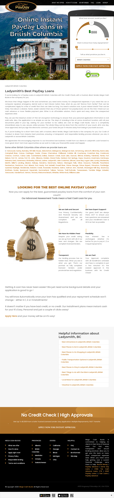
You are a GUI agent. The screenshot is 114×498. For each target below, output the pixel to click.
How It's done (13, 449)
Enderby (87, 156)
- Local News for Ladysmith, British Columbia (78, 380)
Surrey (18, 151)
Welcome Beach (44, 172)
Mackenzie (104, 160)
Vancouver (11, 151)
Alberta (37, 445)
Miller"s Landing (18, 163)
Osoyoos (86, 163)
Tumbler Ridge (95, 170)
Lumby (96, 160)
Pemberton (9, 165)
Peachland (104, 163)
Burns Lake (104, 151)
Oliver (80, 163)
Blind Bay (95, 151)
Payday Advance (91, 467)
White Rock (63, 172)
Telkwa (53, 170)
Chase (44, 153)
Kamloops (105, 158)
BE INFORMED (84, 3)
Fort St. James (17, 158)
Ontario (38, 459)
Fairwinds (95, 156)
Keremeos (21, 160)
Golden (46, 158)
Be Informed (75, 453)
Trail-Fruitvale (70, 170)
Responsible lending (15, 460)
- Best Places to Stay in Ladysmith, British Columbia (81, 367)
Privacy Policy (13, 456)
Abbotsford (46, 151)
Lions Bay (80, 160)
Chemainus (52, 153)
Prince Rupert (84, 165)
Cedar (37, 153)
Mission (28, 163)
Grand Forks (55, 158)
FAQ (92, 3)
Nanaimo (42, 163)
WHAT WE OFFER (58, 3)
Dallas (44, 156)
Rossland (55, 168)
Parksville (95, 163)
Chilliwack (62, 153)
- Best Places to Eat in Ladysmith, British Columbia (81, 347)
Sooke (15, 170)
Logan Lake (88, 160)
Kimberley (30, 160)
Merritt (7, 163)
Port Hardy (39, 165)
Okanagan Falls (70, 163)
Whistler (55, 172)
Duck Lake (65, 156)
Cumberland (36, 156)
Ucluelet (105, 170)
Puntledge (104, 165)
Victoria (34, 172)
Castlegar (30, 153)
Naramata (52, 163)
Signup (105, 3)
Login (98, 3)
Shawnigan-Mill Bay (92, 168)
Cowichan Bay (93, 153)
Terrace (60, 170)
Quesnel (8, 168)
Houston (87, 158)
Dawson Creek (54, 156)
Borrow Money (102, 464)
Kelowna (8, 160)
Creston (8, 156)
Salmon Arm (71, 168)
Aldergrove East (68, 151)
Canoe (21, 153)
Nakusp (35, 163)
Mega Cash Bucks (26, 487)
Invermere (95, 158)
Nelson (60, 163)
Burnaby (25, 151)
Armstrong (79, 151)
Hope (80, 158)
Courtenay (81, 153)
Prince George (72, 165)
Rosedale (47, 168)
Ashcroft (88, 151)
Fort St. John (29, 158)
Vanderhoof (19, 172)
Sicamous (105, 168)
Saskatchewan (40, 462)
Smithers (8, 170)
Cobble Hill (71, 153)
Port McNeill (50, 165)
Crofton (16, 156)
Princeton (95, 165)
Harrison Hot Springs (69, 158)
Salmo (62, 168)
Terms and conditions (16, 463)
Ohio (55, 460)
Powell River (60, 165)
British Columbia (35, 450)
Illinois (55, 453)
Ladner (44, 160)
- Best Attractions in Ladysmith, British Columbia (80, 342)
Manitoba (38, 455)
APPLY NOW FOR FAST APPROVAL (93, 66)
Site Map (74, 456)
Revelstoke (24, 168)
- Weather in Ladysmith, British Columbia (77, 385)
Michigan (56, 456)
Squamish (33, 170)
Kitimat (38, 160)
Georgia (56, 449)
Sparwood (24, 170)
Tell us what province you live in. (92, 54)
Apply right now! (14, 453)
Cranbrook (104, 153)
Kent (14, 160)
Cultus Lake (25, 156)
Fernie (102, 156)
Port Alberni (29, 165)
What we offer (13, 445)
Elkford (80, 156)
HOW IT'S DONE (71, 3)
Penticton (19, 165)
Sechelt (80, 168)
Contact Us (75, 449)
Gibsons (39, 158)
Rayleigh (16, 168)
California (56, 445)
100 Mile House (35, 151)
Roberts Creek (36, 168)
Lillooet (72, 160)
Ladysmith (52, 160)
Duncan (74, 156)
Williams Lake (74, 172)
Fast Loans (103, 473)
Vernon (28, 172)
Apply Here (11, 316)
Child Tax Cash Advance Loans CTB (97, 470)
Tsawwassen (82, 170)
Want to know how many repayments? (92, 43)
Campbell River (11, 153)
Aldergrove (56, 151)
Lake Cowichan (63, 160)
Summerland (44, 170)
